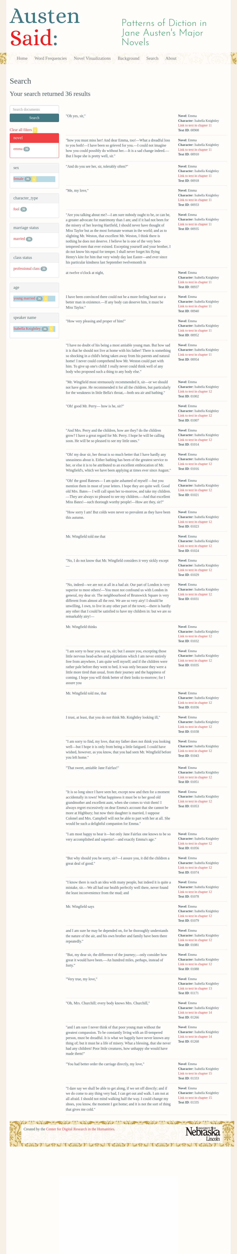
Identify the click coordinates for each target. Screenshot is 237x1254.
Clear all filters (23, 130)
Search (152, 58)
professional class (26, 268)
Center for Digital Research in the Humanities (80, 1129)
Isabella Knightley (27, 328)
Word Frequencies (50, 58)
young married (24, 298)
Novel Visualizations (92, 58)
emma (17, 149)
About (171, 58)
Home (22, 58)
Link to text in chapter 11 (195, 125)
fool (16, 209)
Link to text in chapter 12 (195, 391)
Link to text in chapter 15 (195, 1073)
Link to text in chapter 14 (195, 1012)
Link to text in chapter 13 (195, 988)
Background (129, 58)
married (19, 239)
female (18, 179)
